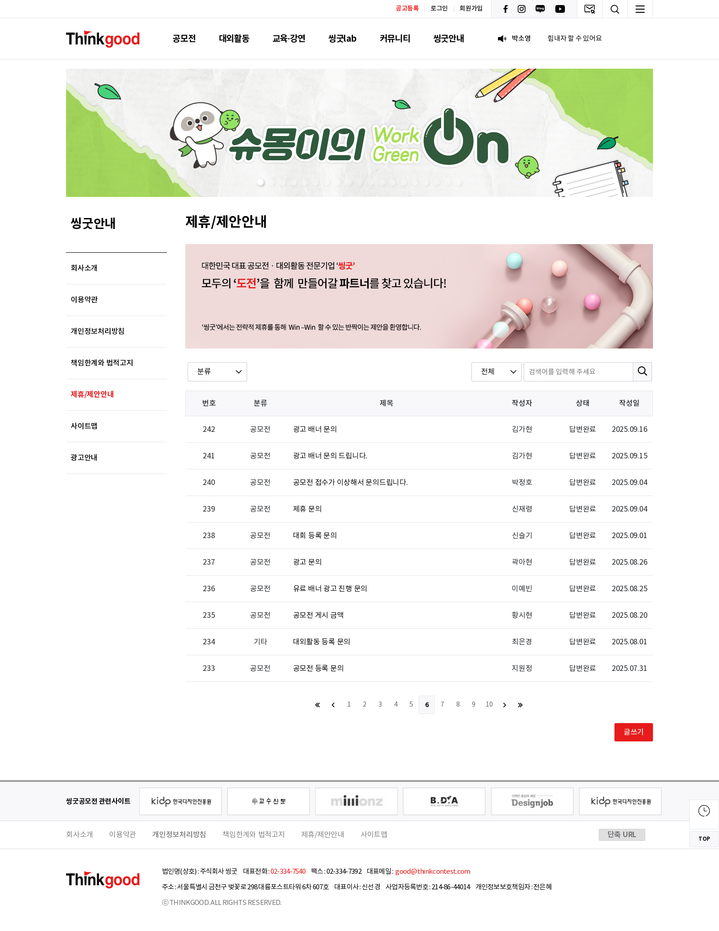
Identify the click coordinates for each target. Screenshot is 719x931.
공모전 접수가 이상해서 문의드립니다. (350, 483)
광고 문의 (307, 562)
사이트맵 (84, 426)
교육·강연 (288, 38)
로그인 (439, 8)
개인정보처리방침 (98, 331)
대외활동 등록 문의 (322, 642)
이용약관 (84, 300)
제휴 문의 (307, 509)
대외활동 (234, 38)
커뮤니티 (395, 38)
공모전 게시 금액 (318, 615)
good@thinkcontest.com (432, 872)
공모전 (183, 38)
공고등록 (407, 8)
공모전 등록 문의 (318, 668)
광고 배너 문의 (315, 429)
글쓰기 (634, 732)
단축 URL (622, 834)
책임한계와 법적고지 (102, 363)
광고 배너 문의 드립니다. (330, 456)
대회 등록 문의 (315, 536)
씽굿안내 (448, 38)
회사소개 (84, 268)
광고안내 (84, 458)
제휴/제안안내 (92, 394)
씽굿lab (342, 38)
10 (489, 704)
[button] (260, 182)
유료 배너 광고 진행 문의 (330, 589)
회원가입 (471, 8)
